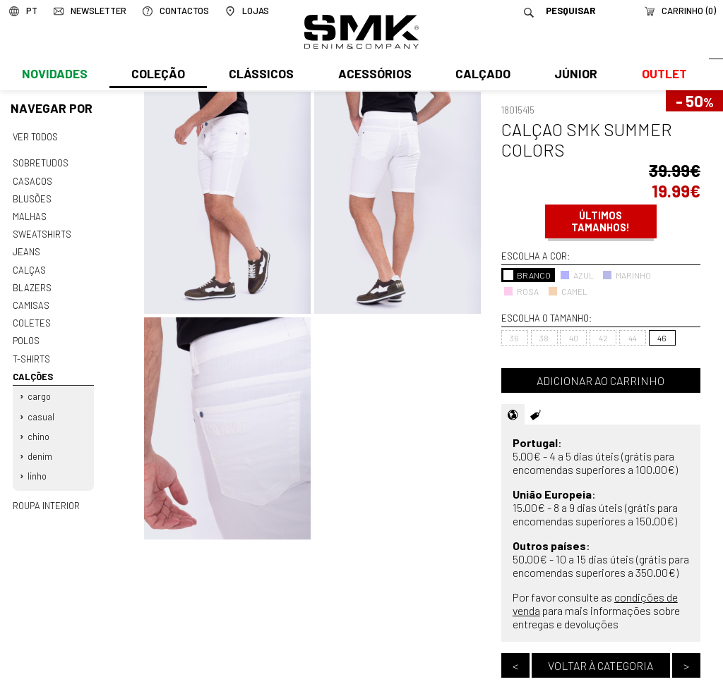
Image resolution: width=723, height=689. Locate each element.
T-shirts (31, 352)
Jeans (26, 249)
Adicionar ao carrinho (600, 380)
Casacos (32, 179)
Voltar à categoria (600, 665)
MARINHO (626, 275)
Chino (38, 427)
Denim (40, 447)
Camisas (30, 300)
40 (573, 338)
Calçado (480, 75)
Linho (37, 466)
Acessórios (373, 75)
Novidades (54, 75)
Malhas (29, 214)
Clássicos (259, 75)
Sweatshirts (42, 231)
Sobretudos (40, 162)
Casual (41, 408)
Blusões (32, 196)
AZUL (577, 275)
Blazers (32, 283)
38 (544, 338)
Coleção (157, 75)
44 (632, 338)
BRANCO (527, 275)
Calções (32, 369)
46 (662, 338)
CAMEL (567, 291)
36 (514, 338)
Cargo (39, 389)
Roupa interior (46, 495)
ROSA (521, 291)
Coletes (32, 318)
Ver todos (35, 136)
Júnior (572, 75)
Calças (28, 266)
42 (603, 338)
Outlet (660, 75)
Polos (26, 335)
